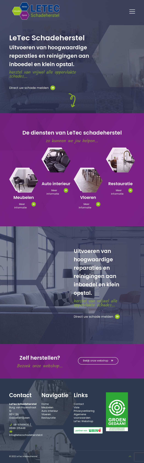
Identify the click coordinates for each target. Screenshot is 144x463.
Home (45, 404)
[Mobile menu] (130, 11)
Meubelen (47, 407)
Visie (76, 407)
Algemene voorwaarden (82, 416)
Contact (79, 404)
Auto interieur (49, 411)
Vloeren (46, 414)
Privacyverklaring (84, 411)
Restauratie (48, 417)
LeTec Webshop (83, 421)
